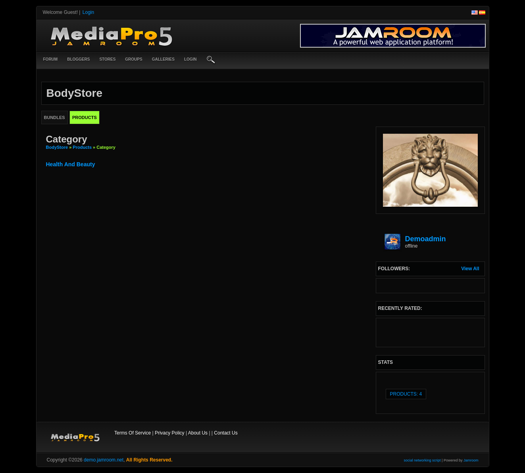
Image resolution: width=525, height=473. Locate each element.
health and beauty (70, 164)
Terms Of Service (132, 433)
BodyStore (57, 147)
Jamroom (471, 460)
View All (470, 268)
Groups (133, 59)
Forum (50, 59)
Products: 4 (406, 394)
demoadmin (425, 239)
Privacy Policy (170, 433)
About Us (198, 433)
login (190, 59)
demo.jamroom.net (103, 460)
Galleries (163, 59)
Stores (107, 59)
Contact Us (225, 433)
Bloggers (78, 59)
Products (82, 147)
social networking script (422, 460)
